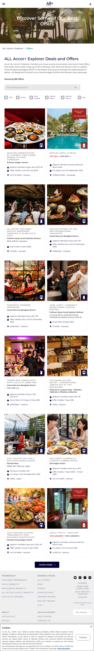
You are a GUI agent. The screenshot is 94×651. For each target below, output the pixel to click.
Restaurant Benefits (14, 588)
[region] (47, 637)
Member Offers (46, 576)
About (5, 612)
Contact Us (44, 621)
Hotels (6, 621)
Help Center (44, 616)
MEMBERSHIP (9, 576)
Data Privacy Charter (82, 593)
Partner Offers (46, 597)
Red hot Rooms (46, 601)
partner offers (52, 97)
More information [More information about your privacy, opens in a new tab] (64, 648)
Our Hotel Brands (12, 597)
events (23, 97)
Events (41, 588)
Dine (40, 584)
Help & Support (46, 612)
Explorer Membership (14, 580)
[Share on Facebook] (89, 48)
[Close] (91, 626)
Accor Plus (8, 616)
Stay (39, 605)
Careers (82, 583)
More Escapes (45, 592)
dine (10, 97)
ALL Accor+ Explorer (12, 48)
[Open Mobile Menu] (3, 4)
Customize (83, 637)
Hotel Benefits (10, 584)
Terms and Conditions (82, 587)
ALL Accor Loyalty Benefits (18, 592)
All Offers (43, 580)
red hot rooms (69, 97)
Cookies (82, 597)
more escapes (37, 97)
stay (84, 97)
